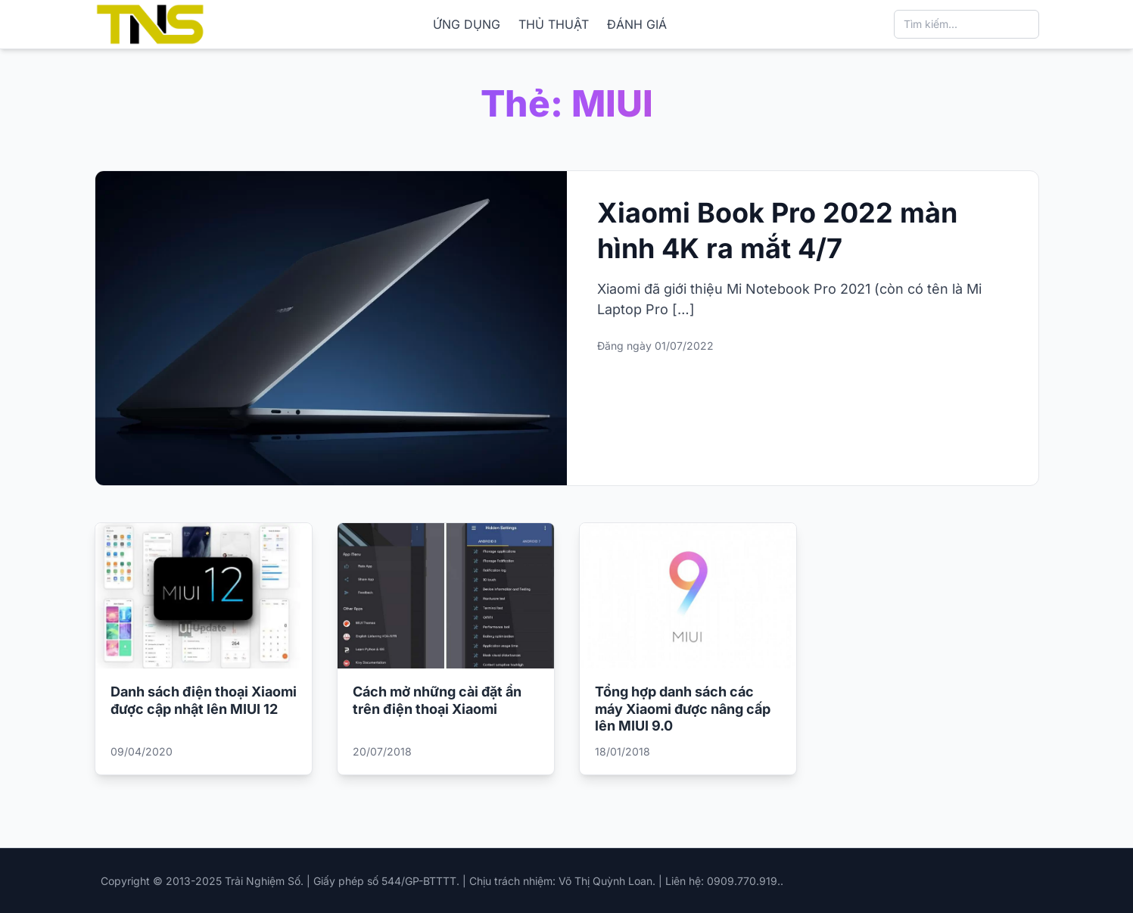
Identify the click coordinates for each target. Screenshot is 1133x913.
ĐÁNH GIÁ (637, 24)
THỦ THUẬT (553, 24)
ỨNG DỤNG (466, 24)
